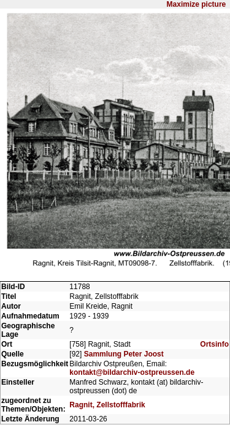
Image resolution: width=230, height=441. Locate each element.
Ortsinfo (214, 253)
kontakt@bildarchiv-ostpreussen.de (131, 281)
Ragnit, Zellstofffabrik (107, 317)
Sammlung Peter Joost (124, 263)
